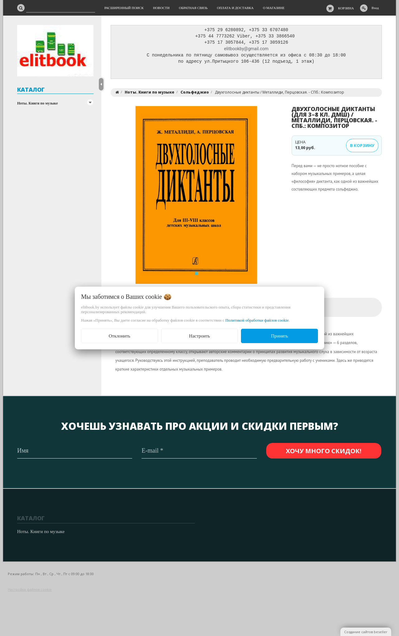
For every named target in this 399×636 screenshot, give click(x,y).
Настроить (199, 335)
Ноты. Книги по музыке (37, 103)
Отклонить (119, 335)
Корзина (346, 8)
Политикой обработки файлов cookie (257, 320)
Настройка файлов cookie (30, 589)
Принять (279, 335)
